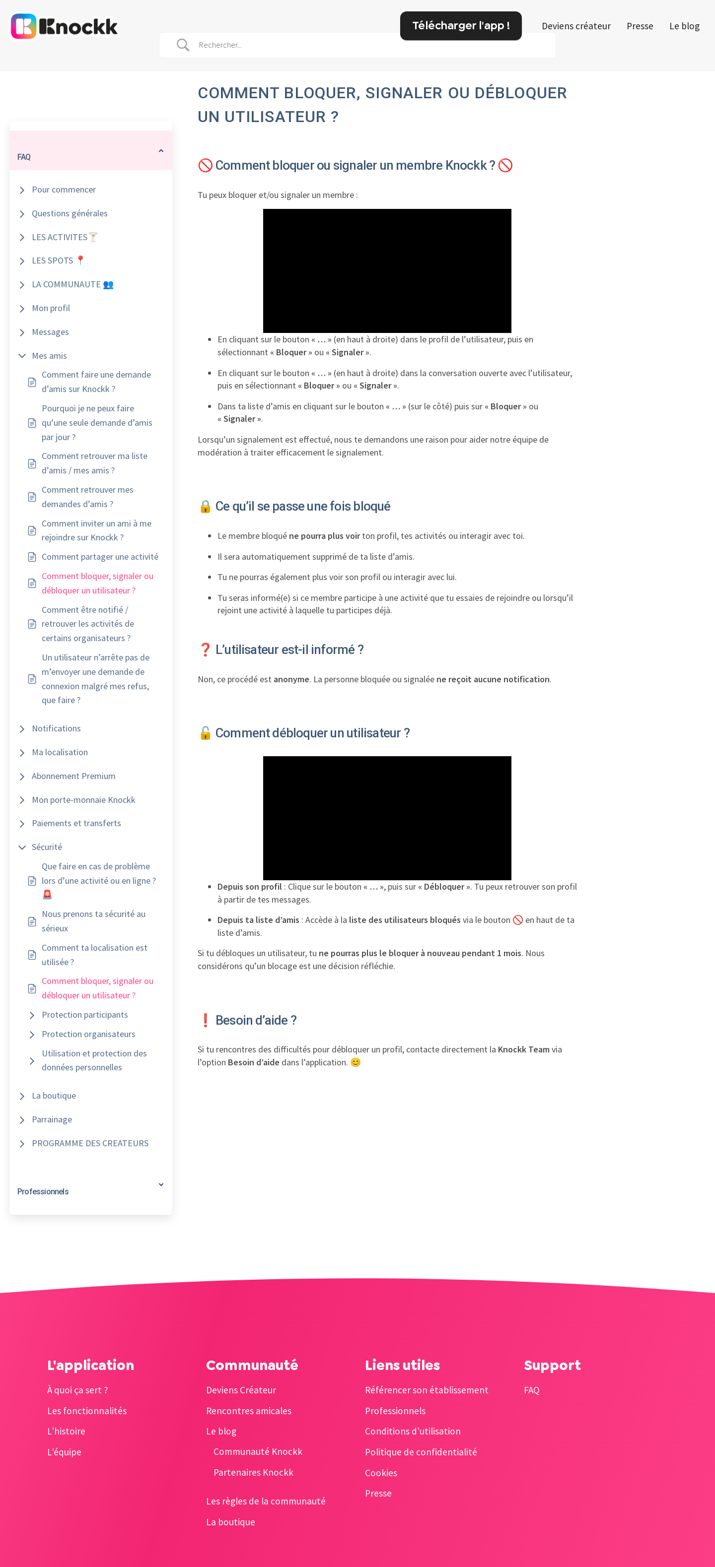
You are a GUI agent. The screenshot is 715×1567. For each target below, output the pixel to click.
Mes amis (49, 355)
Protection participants (85, 1014)
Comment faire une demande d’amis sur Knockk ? (96, 381)
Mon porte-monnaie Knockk (84, 799)
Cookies (381, 1473)
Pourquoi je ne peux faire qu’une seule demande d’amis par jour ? (97, 422)
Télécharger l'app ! (461, 25)
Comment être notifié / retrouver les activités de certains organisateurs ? (88, 624)
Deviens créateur (576, 26)
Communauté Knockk (258, 1451)
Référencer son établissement (427, 1390)
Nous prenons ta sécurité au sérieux (93, 921)
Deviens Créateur (241, 1390)
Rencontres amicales (248, 1411)
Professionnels (395, 1411)
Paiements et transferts (76, 823)
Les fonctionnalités (87, 1411)
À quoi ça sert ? (77, 1390)
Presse (640, 26)
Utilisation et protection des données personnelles (94, 1060)
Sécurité (47, 846)
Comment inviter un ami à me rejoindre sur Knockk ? (96, 530)
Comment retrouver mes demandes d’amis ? (88, 497)
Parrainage (52, 1119)
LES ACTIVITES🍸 (65, 237)
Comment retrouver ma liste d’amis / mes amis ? (94, 463)
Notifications (56, 728)
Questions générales (70, 213)
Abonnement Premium (74, 776)
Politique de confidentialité (421, 1452)
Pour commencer (64, 189)
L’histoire (66, 1431)
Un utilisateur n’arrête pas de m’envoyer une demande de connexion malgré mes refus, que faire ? (95, 679)
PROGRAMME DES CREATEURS (90, 1143)
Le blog (684, 26)
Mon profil (51, 308)
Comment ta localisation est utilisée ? (94, 955)
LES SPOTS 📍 (59, 260)
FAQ (532, 1390)
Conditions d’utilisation (413, 1431)
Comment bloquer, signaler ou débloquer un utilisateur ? (97, 583)
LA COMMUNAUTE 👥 (73, 284)
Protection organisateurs (89, 1034)
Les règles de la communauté (266, 1501)
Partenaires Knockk (253, 1472)
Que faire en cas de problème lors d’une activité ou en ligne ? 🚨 (99, 880)
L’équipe (64, 1452)
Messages (50, 331)
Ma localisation (60, 752)
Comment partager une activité (100, 556)
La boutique (54, 1095)
